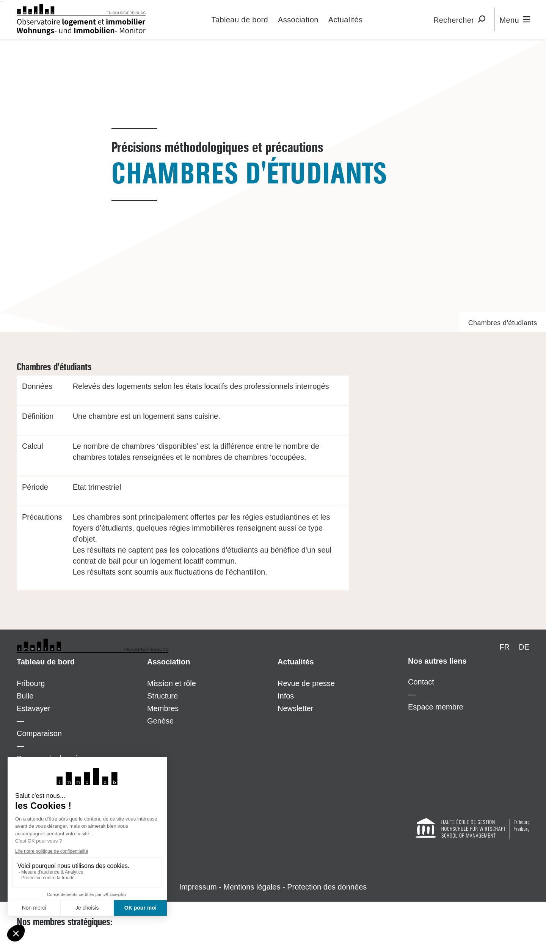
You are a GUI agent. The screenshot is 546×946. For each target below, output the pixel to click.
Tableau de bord (240, 20)
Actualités (345, 20)
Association (298, 20)
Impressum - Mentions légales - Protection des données (273, 887)
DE (524, 647)
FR (505, 647)
